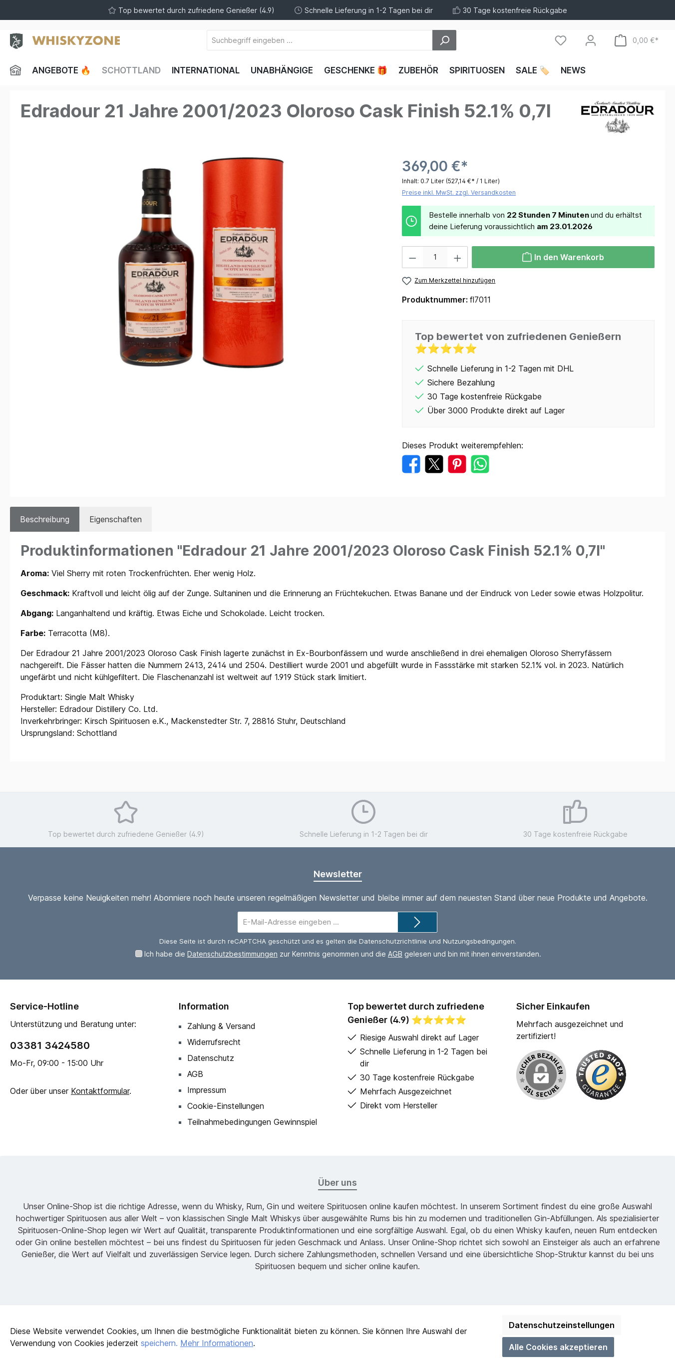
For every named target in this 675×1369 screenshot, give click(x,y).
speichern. (159, 1343)
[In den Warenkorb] (563, 257)
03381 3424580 (50, 1045)
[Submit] (417, 922)
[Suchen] (444, 40)
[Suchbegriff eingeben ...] (320, 40)
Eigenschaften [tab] (115, 519)
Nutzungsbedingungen (479, 941)
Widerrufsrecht (214, 1042)
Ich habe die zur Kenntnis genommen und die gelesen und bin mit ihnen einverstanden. (342, 954)
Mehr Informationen (216, 1343)
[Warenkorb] (636, 40)
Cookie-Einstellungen (225, 1106)
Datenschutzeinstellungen (562, 1325)
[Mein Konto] (590, 40)
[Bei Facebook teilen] (411, 463)
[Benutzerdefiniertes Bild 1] (601, 1075)
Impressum (206, 1090)
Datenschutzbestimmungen (232, 954)
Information (204, 1006)
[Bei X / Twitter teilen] (434, 463)
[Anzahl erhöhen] (457, 257)
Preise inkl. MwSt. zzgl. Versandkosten (459, 192)
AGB (395, 954)
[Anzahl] (435, 257)
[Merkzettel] (560, 40)
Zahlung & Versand (221, 1026)
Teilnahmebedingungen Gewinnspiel (252, 1122)
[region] (201, 263)
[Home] (18, 70)
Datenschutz (210, 1058)
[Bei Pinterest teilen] (457, 463)
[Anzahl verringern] (412, 257)
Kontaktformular (100, 1091)
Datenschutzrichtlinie (393, 941)
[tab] (44, 519)
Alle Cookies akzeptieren (558, 1347)
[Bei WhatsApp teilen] (480, 463)
